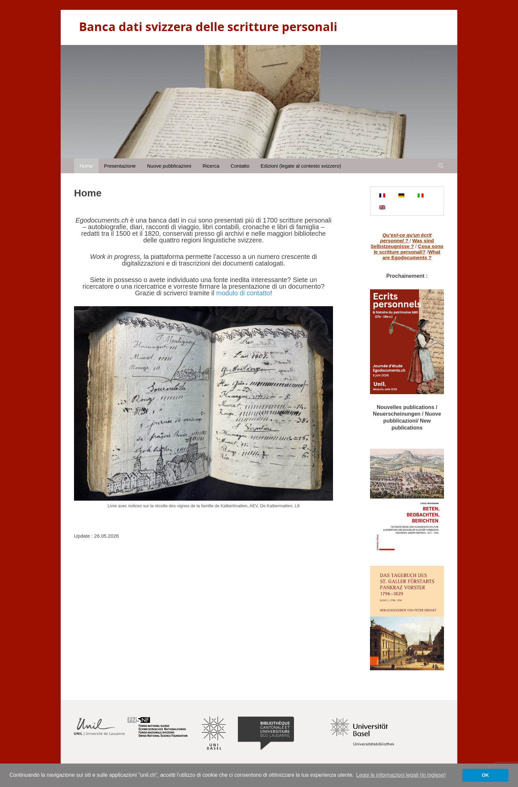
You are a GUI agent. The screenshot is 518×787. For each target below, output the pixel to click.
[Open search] (441, 165)
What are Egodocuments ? (411, 254)
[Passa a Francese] (382, 195)
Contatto (240, 166)
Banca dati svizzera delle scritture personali (208, 27)
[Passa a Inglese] (382, 207)
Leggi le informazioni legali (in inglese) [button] (401, 775)
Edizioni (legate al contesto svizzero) (301, 166)
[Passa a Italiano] (420, 195)
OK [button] (485, 775)
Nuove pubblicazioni (169, 166)
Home (86, 166)
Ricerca (211, 166)
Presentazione (120, 166)
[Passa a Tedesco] (401, 195)
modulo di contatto (243, 293)
